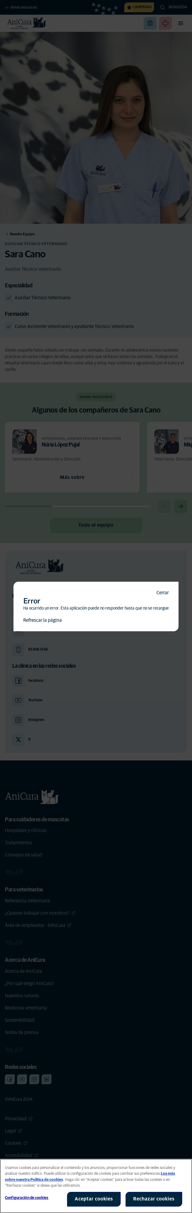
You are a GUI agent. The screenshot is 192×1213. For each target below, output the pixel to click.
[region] (96, 1186)
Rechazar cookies (154, 1198)
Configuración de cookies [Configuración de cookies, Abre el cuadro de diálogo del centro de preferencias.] (26, 1198)
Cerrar (162, 592)
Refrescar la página (42, 620)
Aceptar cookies (94, 1198)
